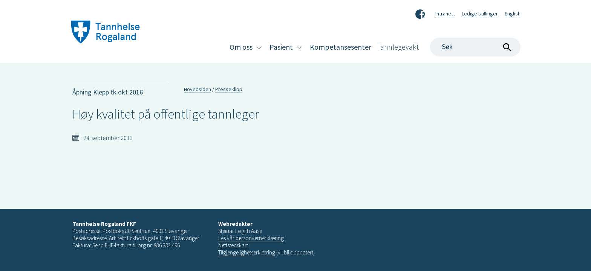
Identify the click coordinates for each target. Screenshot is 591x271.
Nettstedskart (233, 245)
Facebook (420, 12)
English (513, 13)
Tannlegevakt (398, 47)
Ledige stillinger (480, 13)
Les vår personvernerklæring (251, 238)
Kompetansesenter (340, 47)
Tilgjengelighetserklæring (246, 252)
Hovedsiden (197, 89)
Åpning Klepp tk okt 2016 (107, 92)
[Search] (475, 47)
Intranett (445, 13)
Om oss (241, 47)
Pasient (281, 47)
